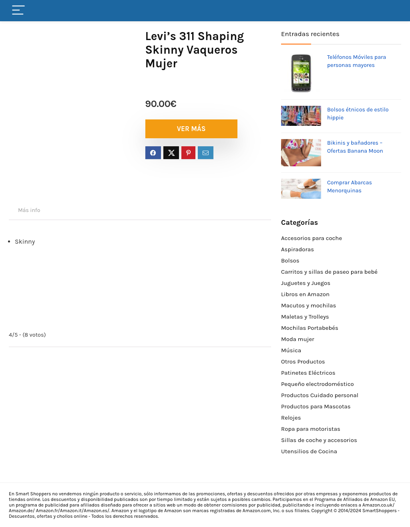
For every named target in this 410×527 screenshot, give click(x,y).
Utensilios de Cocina (309, 451)
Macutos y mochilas (308, 305)
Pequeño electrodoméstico (317, 384)
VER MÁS (191, 129)
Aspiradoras (297, 249)
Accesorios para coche (311, 238)
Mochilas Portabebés (309, 327)
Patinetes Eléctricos (308, 372)
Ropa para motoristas (310, 428)
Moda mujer (297, 339)
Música (291, 350)
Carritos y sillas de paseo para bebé (329, 271)
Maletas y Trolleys (305, 316)
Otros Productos (303, 361)
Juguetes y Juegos (305, 283)
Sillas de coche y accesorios (319, 440)
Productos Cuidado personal (319, 395)
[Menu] (18, 10)
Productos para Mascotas (316, 406)
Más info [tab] (29, 210)
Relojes (291, 417)
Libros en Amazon (305, 294)
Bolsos (290, 260)
